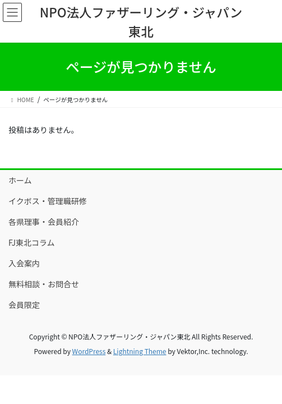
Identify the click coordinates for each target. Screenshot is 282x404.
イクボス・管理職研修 (47, 200)
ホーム (20, 180)
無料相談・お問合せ (43, 284)
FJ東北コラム (31, 242)
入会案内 (24, 263)
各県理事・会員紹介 (43, 221)
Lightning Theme (140, 351)
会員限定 (24, 304)
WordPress (89, 351)
